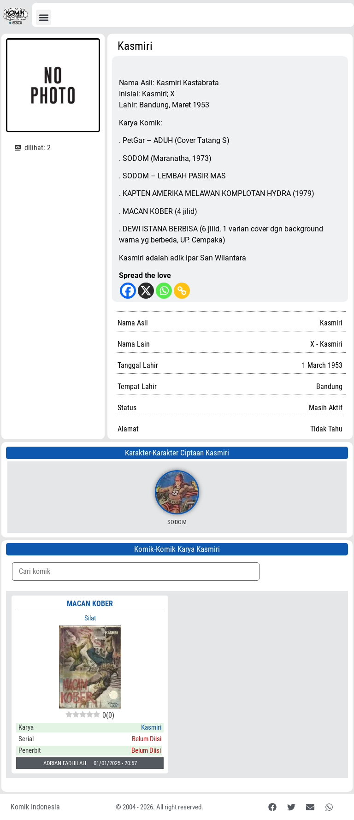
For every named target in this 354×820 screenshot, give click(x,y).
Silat (90, 618)
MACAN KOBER (90, 603)
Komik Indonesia (35, 806)
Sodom (177, 522)
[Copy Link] (182, 291)
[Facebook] (128, 291)
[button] (43, 17)
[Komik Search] (136, 571)
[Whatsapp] (164, 291)
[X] (146, 291)
